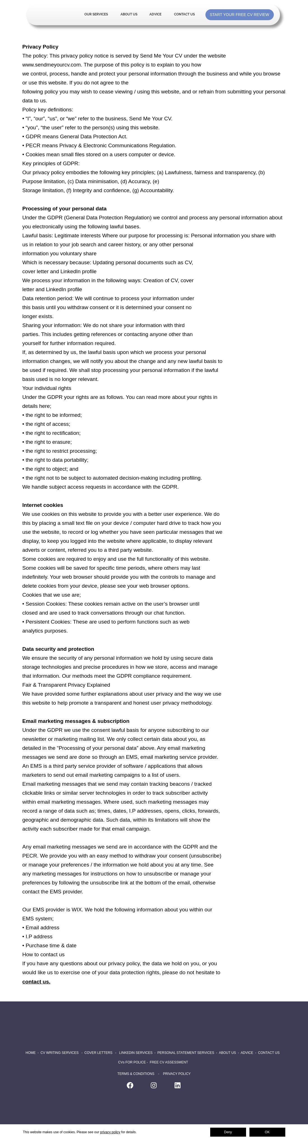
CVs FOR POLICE (132, 1062)
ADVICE (247, 1053)
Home (53, 14)
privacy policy (110, 1132)
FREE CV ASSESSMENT (169, 1062)
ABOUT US (227, 1053)
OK (267, 1132)
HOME (31, 1053)
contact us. (36, 982)
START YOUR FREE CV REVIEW (239, 14)
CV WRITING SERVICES (60, 1053)
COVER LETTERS (98, 1053)
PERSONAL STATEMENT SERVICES (186, 1053)
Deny (228, 1132)
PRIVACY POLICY (177, 1074)
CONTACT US (269, 1053)
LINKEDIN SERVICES (135, 1053)
